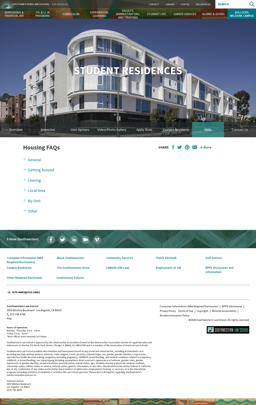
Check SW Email (166, 258)
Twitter (62, 240)
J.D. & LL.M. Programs (42, 14)
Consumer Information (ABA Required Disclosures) (189, 306)
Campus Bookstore (19, 268)
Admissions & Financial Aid (14, 14)
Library (170, 4)
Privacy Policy (168, 311)
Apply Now (144, 129)
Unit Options (80, 129)
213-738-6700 (17, 314)
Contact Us (240, 129)
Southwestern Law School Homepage (228, 330)
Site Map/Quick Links (26, 292)
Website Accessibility (224, 311)
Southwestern (40, 4)
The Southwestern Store (73, 268)
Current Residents (176, 129)
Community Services (119, 258)
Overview (16, 129)
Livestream (85, 240)
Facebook (51, 240)
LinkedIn (74, 240)
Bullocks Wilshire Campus (242, 14)
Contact (154, 4)
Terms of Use (185, 311)
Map (9, 318)
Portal (185, 4)
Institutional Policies (70, 278)
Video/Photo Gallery (111, 129)
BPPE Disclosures (232, 306)
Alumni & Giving (213, 14)
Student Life (156, 14)
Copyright (202, 311)
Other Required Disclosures (24, 278)
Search (223, 4)
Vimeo (97, 240)
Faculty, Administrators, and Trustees (128, 14)
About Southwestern (70, 258)
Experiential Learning (99, 14)
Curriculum (71, 14)
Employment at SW (168, 268)
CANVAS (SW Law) (118, 268)
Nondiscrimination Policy (174, 315)
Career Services (185, 14)
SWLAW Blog (203, 4)
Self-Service (214, 258)
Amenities (48, 129)
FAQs (208, 129)
